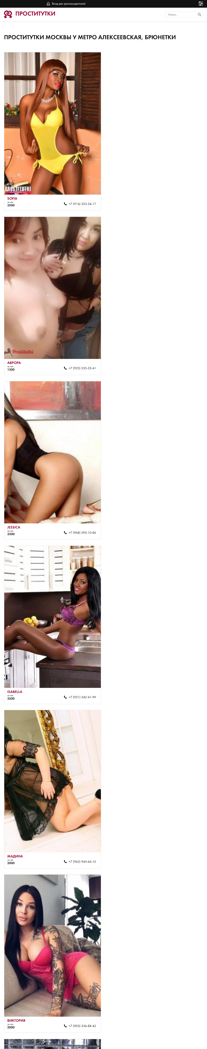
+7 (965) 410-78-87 (180, 842)
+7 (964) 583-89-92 (79, 842)
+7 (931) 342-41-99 (180, 361)
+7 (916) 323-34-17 (79, 200)
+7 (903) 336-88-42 (180, 521)
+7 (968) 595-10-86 (79, 361)
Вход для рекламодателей (69, 3)
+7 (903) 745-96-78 (180, 1003)
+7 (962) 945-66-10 (79, 521)
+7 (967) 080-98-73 (180, 682)
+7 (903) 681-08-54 (79, 682)
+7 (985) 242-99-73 (79, 1003)
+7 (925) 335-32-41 (180, 200)
